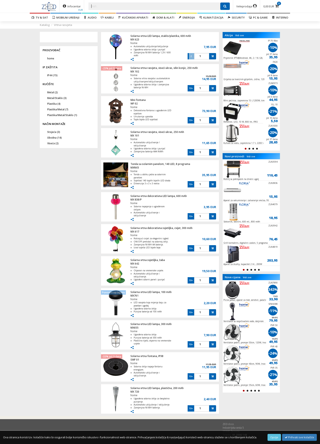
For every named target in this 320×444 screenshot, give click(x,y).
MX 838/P (136, 199)
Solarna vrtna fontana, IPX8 (146, 356)
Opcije (274, 437)
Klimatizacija (211, 17)
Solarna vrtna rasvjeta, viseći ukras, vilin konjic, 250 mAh (164, 68)
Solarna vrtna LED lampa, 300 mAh (151, 324)
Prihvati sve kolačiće (299, 437)
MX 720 (134, 391)
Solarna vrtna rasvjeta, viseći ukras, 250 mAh (157, 132)
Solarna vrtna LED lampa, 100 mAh (151, 292)
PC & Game (258, 17)
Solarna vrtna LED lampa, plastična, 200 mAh (157, 388)
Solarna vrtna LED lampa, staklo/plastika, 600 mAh (160, 36)
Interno (280, 17)
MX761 (134, 295)
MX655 (134, 327)
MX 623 (134, 39)
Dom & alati (163, 17)
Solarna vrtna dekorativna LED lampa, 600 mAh (158, 196)
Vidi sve (239, 35)
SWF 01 (134, 359)
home (133, 43)
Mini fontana (138, 100)
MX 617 (134, 231)
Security (236, 17)
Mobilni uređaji (65, 17)
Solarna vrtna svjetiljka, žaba (147, 260)
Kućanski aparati (133, 17)
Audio (90, 17)
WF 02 (134, 103)
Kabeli (107, 17)
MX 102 (134, 71)
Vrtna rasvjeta (63, 25)
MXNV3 (134, 167)
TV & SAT (40, 17)
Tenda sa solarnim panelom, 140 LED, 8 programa (160, 164)
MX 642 (134, 263)
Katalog (45, 25)
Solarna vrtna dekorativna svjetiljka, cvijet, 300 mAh (161, 228)
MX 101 (134, 135)
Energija (187, 17)
